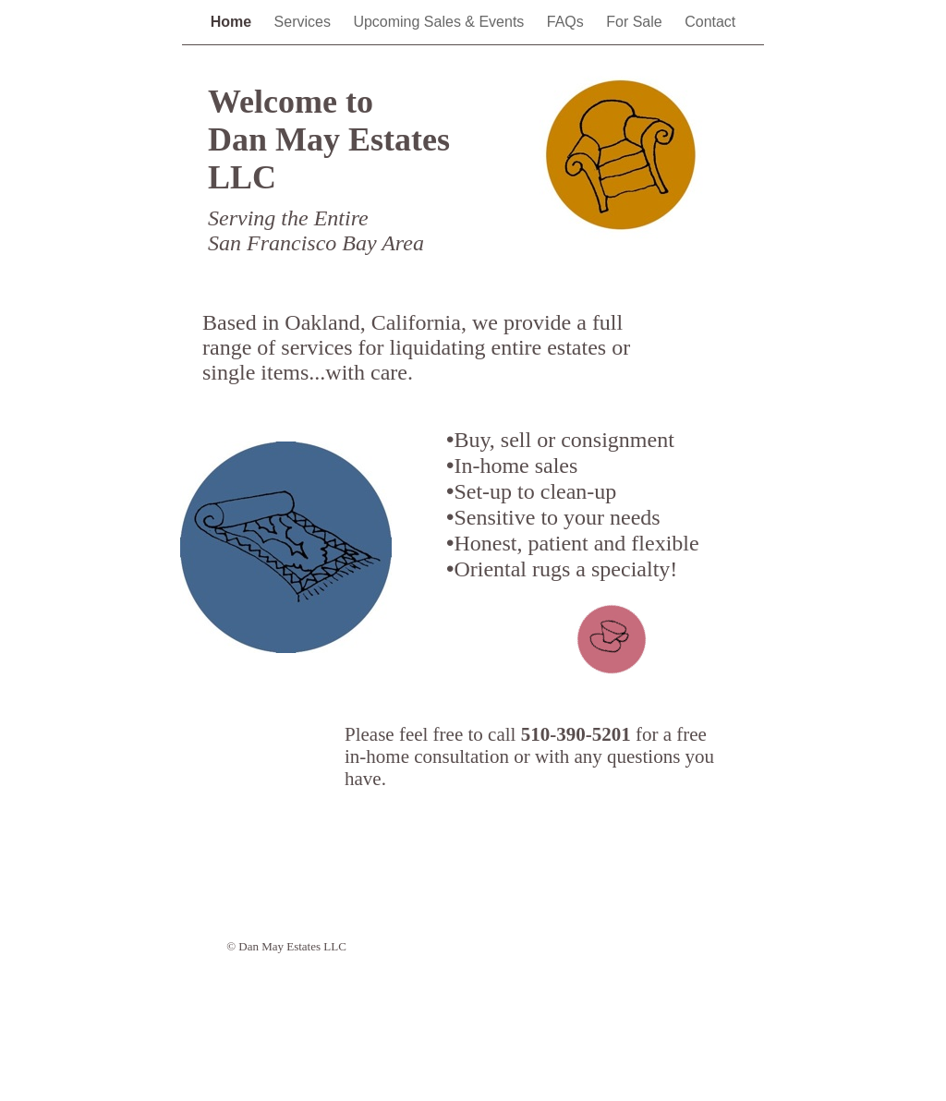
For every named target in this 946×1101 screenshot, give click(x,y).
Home (233, 22)
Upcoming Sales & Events (440, 22)
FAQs (567, 22)
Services (304, 22)
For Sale (636, 22)
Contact (710, 22)
